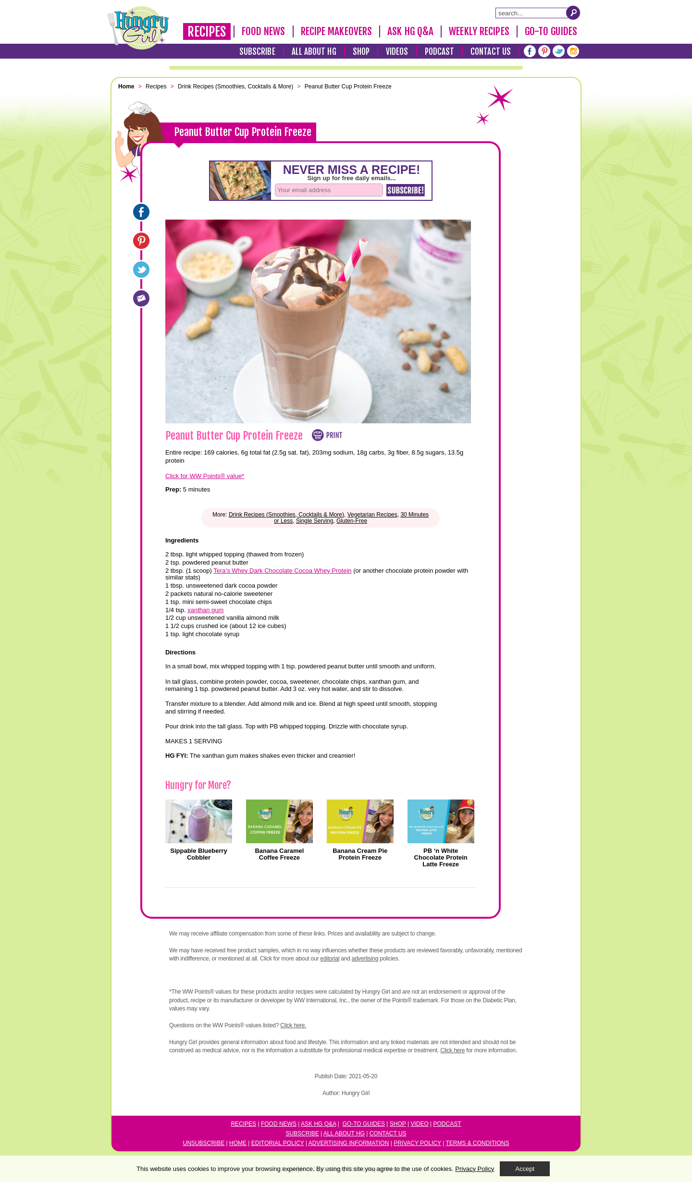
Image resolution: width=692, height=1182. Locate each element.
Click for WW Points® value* (204, 476)
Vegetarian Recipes (372, 514)
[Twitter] (559, 51)
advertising (365, 958)
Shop (361, 52)
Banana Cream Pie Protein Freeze (360, 854)
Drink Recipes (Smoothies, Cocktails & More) (286, 514)
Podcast (440, 52)
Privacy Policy (417, 1143)
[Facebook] (530, 51)
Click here (452, 1050)
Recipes (206, 32)
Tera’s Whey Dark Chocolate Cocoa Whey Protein (282, 570)
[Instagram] (573, 51)
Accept (524, 1168)
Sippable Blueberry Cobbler (198, 854)
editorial (329, 958)
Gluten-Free (351, 520)
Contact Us (490, 52)
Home (238, 1143)
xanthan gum (205, 610)
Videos (397, 52)
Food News (263, 31)
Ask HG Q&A (410, 31)
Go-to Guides (364, 1123)
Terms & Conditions (477, 1143)
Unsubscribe (204, 1143)
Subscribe (257, 52)
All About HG (314, 52)
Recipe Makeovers (336, 31)
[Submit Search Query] (573, 12)
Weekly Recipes (479, 31)
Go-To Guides (551, 31)
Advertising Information (349, 1143)
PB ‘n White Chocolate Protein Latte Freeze (441, 857)
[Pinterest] (544, 51)
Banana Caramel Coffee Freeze (279, 854)
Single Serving (314, 520)
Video (419, 1123)
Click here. (293, 1025)
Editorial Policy (277, 1143)
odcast (449, 1123)
